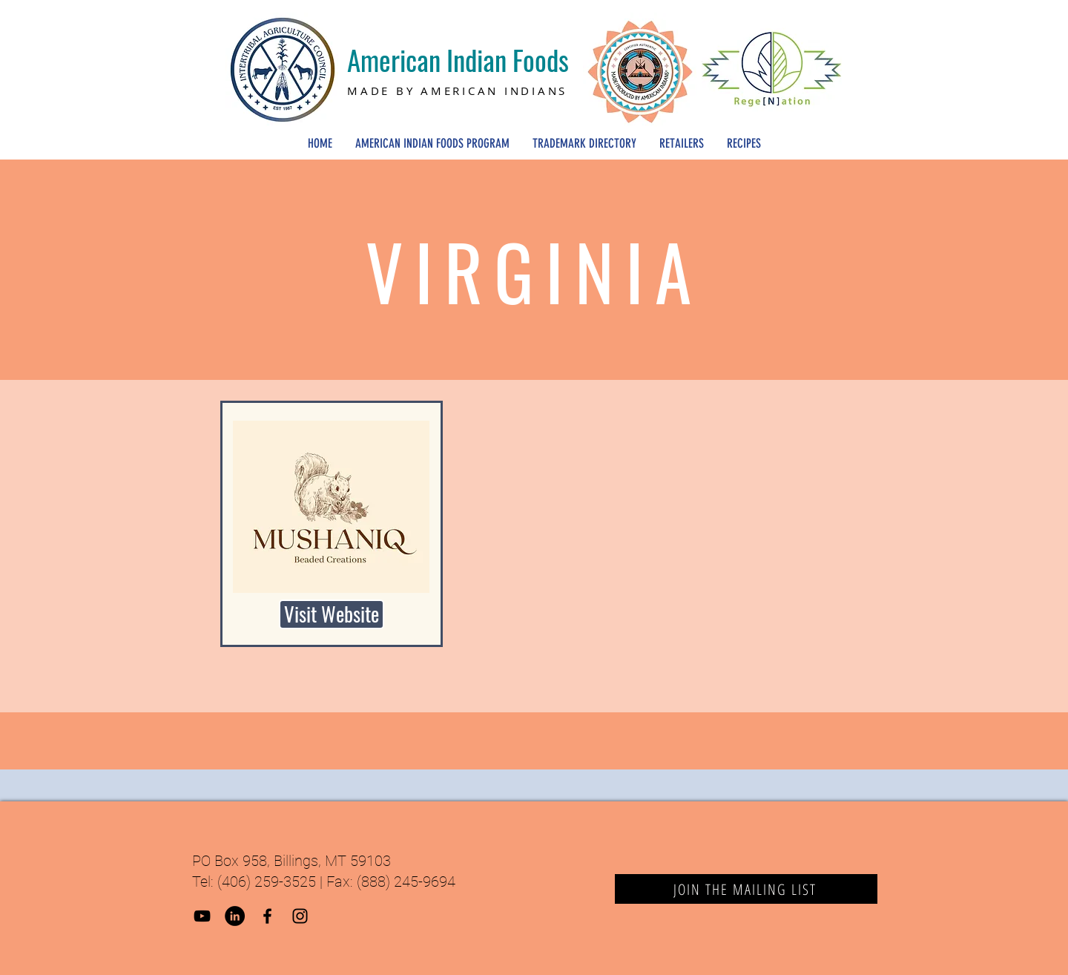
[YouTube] (202, 916)
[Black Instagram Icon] (300, 916)
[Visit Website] (331, 614)
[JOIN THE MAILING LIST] (746, 889)
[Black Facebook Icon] (267, 916)
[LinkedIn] (235, 916)
